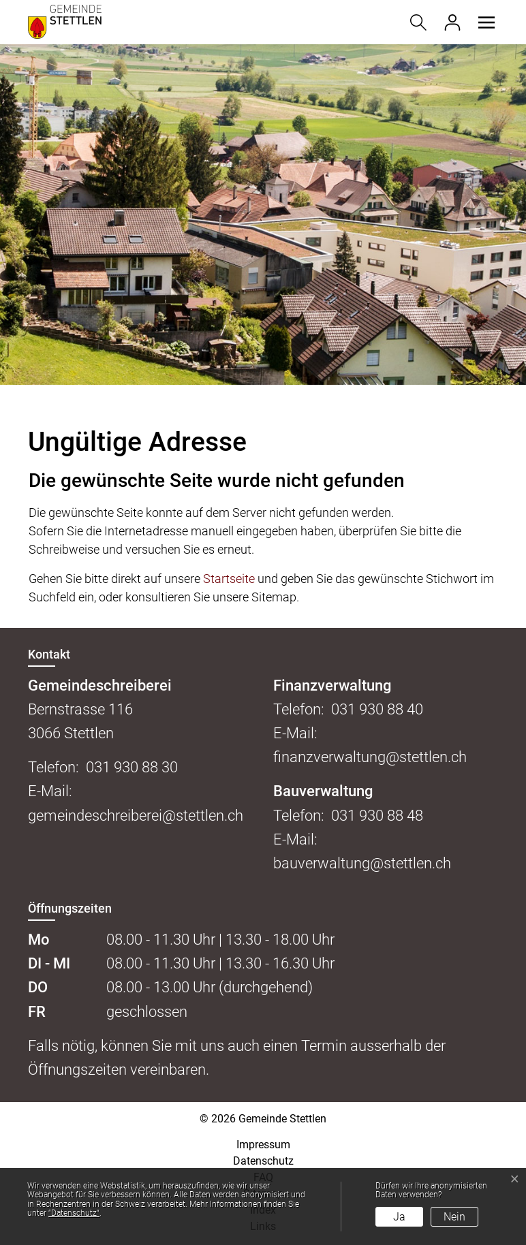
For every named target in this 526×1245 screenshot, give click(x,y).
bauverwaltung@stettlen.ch (362, 863)
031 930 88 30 (132, 767)
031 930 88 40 (377, 709)
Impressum (263, 1144)
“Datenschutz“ (73, 1213)
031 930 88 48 (377, 815)
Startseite (229, 578)
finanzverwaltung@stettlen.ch (370, 757)
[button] (484, 22)
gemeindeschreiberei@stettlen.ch (135, 815)
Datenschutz (263, 1160)
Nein (454, 1216)
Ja (399, 1216)
